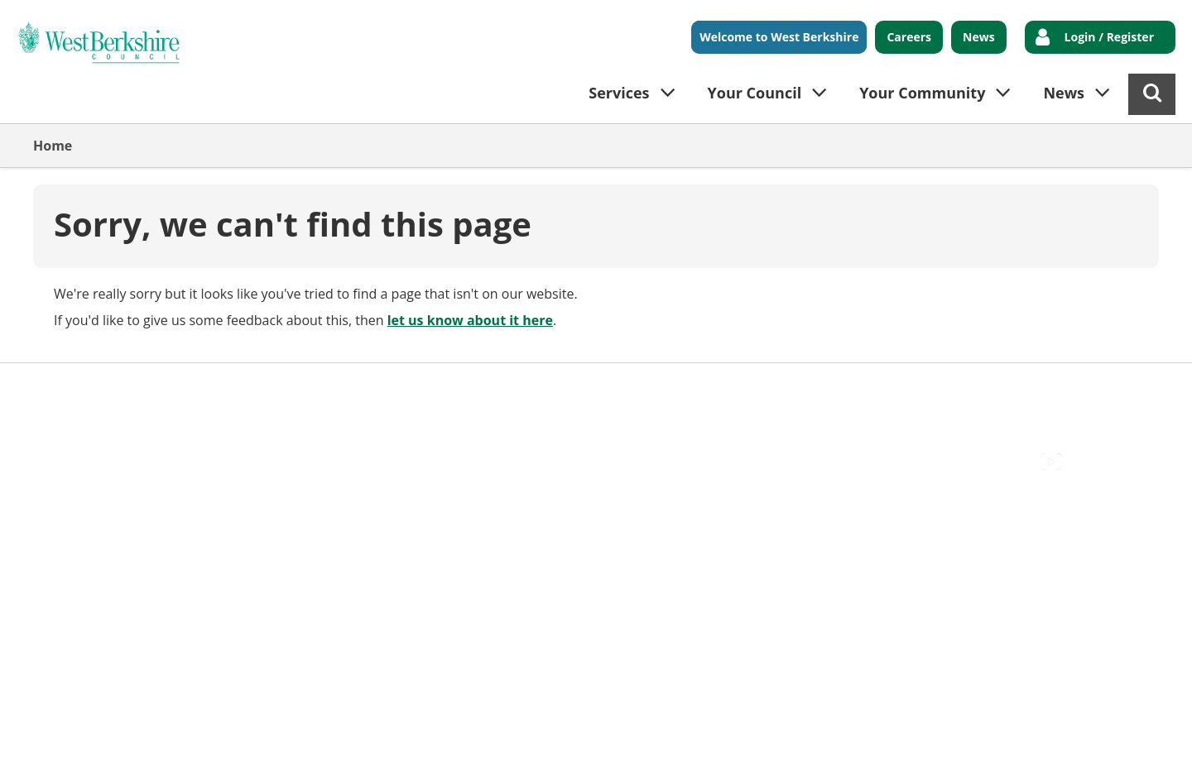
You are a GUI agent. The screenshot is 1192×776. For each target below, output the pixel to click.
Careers (909, 37)
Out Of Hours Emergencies (357, 389)
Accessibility (70, 389)
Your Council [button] (755, 93)
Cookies (233, 389)
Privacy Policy (497, 389)
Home (52, 146)
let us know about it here (470, 320)
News (979, 37)
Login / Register (1109, 37)
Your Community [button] (922, 93)
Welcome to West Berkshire (778, 37)
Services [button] (619, 93)
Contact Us (157, 389)
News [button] (1063, 93)
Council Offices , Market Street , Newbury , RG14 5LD (195, 408)
